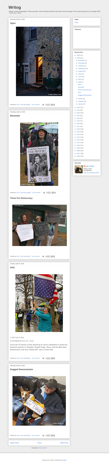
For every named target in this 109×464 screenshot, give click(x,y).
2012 (78, 140)
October (81, 66)
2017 (78, 126)
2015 (78, 132)
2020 (78, 118)
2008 (78, 150)
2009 (78, 148)
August (80, 71)
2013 (78, 137)
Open (13, 23)
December (81, 60)
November (81, 63)
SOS (12, 267)
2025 (78, 58)
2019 (78, 121)
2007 (78, 153)
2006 (78, 156)
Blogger (64, 460)
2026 (78, 55)
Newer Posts (14, 443)
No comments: (36, 104)
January (81, 104)
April (80, 82)
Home (39, 443)
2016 (78, 129)
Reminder (15, 115)
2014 (78, 134)
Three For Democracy (21, 198)
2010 (78, 145)
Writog (15, 7)
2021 (78, 115)
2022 (78, 113)
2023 (78, 110)
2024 (78, 107)
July (79, 74)
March (80, 98)
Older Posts (64, 443)
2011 (78, 142)
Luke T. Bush (89, 166)
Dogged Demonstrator (21, 369)
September (81, 68)
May (79, 79)
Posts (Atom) (43, 448)
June (80, 76)
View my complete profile (91, 172)
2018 (78, 123)
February (81, 101)
